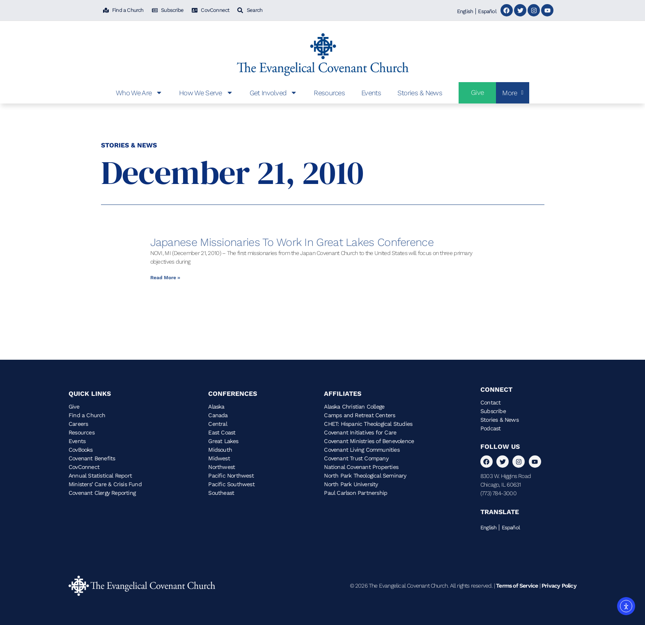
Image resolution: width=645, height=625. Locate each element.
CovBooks (81, 449)
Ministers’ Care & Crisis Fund (105, 484)
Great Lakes (223, 441)
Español (487, 11)
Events (371, 93)
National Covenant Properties (361, 467)
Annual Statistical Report (100, 475)
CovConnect (84, 467)
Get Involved (274, 92)
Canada (217, 415)
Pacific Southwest (231, 484)
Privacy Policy (559, 585)
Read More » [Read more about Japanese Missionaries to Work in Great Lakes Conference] (165, 277)
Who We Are (139, 92)
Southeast (221, 492)
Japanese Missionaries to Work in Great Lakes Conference (292, 242)
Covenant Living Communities (361, 449)
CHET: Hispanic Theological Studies (368, 423)
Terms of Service (517, 585)
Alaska (216, 406)
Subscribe (493, 411)
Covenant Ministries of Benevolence (369, 441)
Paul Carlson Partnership (355, 492)
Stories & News (419, 93)
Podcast (490, 428)
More (512, 93)
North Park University (351, 484)
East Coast (221, 432)
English (465, 11)
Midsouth (220, 449)
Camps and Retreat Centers (359, 415)
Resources (329, 93)
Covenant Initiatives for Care (360, 432)
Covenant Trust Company (356, 458)
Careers (78, 423)
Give (74, 406)
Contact (490, 402)
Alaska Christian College (354, 406)
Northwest (221, 467)
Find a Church (87, 415)
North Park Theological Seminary (365, 475)
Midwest (219, 458)
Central (217, 423)
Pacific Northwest (230, 475)
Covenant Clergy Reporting (102, 492)
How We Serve (206, 92)
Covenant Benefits (92, 458)
